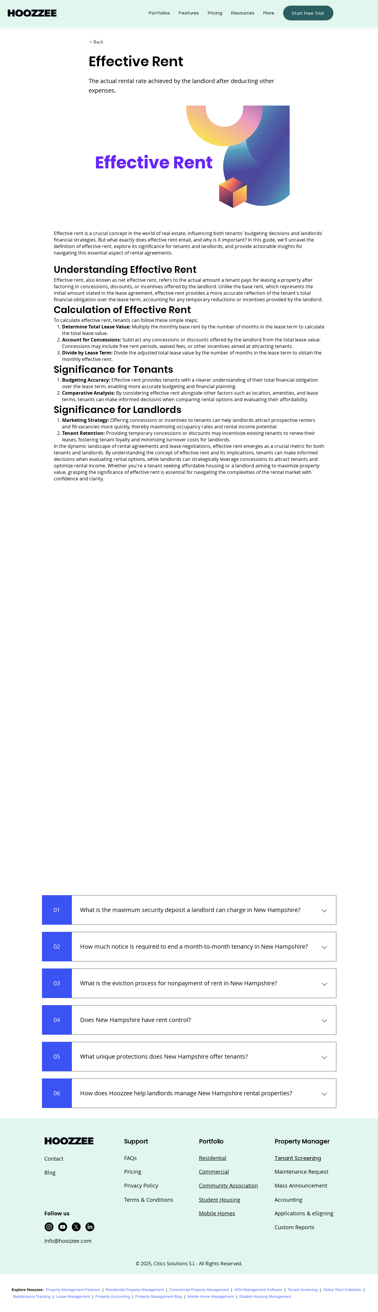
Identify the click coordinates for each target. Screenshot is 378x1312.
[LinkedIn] (89, 1226)
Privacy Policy (141, 1185)
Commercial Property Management (199, 1289)
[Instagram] (49, 1226)
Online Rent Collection (342, 1289)
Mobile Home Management (211, 1296)
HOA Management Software (258, 1289)
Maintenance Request (301, 1171)
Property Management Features (73, 1289)
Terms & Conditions (148, 1199)
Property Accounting (112, 1296)
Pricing (132, 1171)
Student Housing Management (265, 1296)
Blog (50, 1172)
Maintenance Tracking (32, 1296)
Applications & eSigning (304, 1213)
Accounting (288, 1199)
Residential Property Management (135, 1289)
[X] (76, 1226)
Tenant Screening (302, 1289)
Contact (53, 1158)
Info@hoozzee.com (68, 1240)
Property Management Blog (158, 1296)
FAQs (130, 1158)
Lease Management (73, 1296)
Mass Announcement (301, 1185)
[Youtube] (62, 1226)
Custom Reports (294, 1227)
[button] (243, 13)
